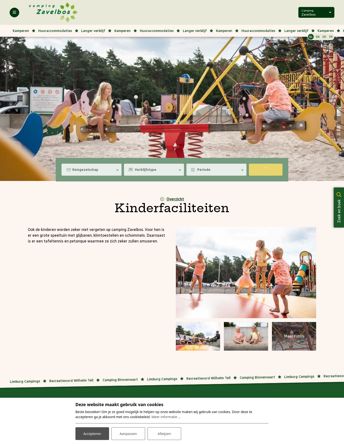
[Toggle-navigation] (14, 12)
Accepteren (92, 433)
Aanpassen (128, 433)
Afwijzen (164, 433)
